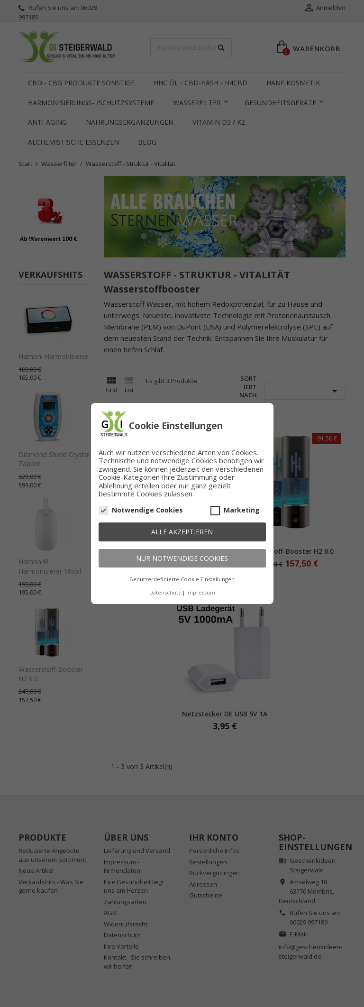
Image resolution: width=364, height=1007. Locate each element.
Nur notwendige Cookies (182, 558)
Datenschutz (165, 592)
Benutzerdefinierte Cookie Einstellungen (182, 579)
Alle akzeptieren (182, 531)
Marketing (235, 510)
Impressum (200, 592)
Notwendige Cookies (141, 510)
